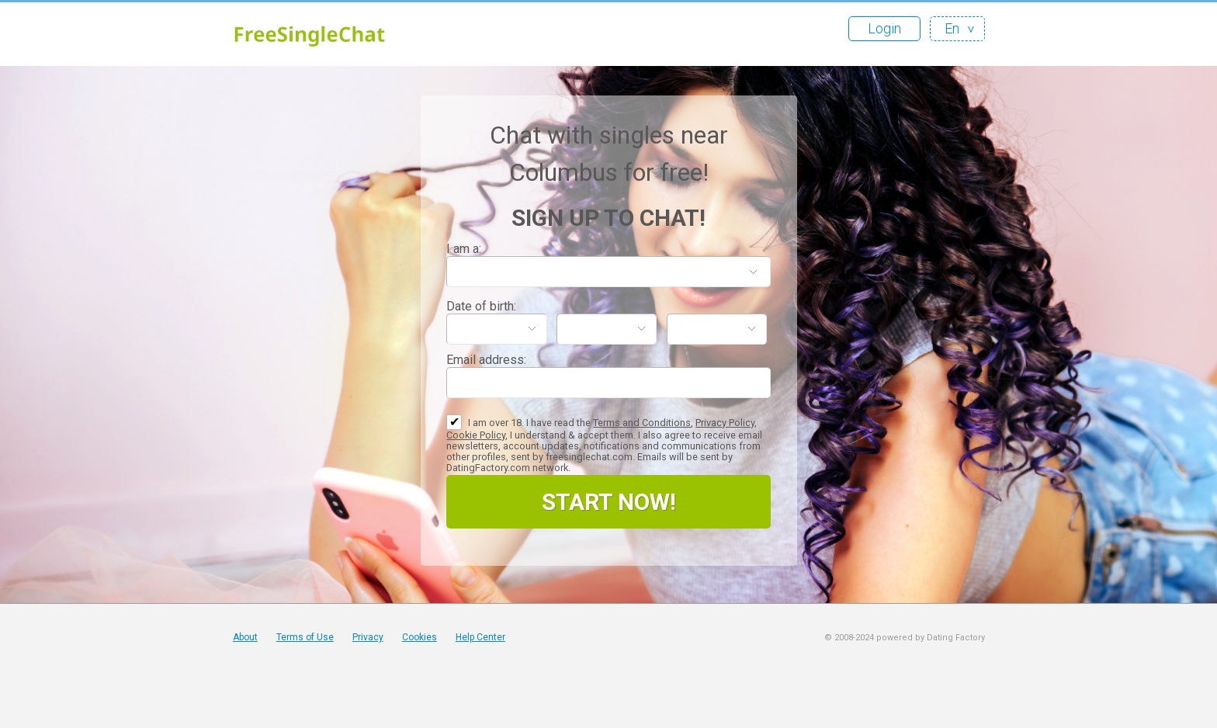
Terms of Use (305, 637)
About (245, 637)
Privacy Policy (724, 422)
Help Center (480, 637)
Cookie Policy (475, 435)
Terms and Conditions (642, 422)
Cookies (419, 637)
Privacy (367, 637)
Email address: (486, 359)
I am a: (463, 248)
